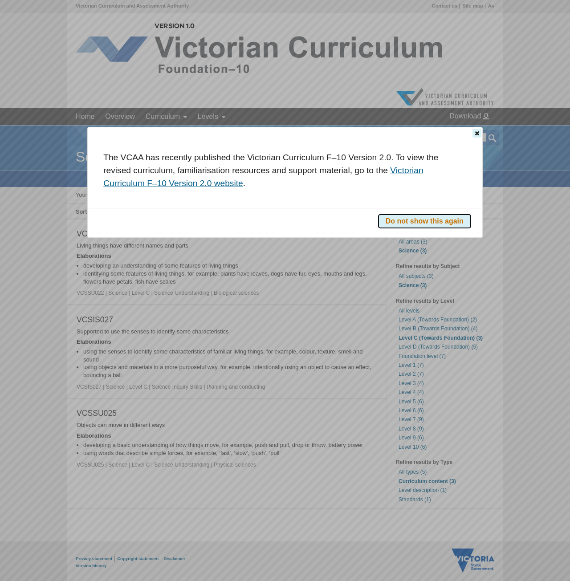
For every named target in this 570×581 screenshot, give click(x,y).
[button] (476, 133)
